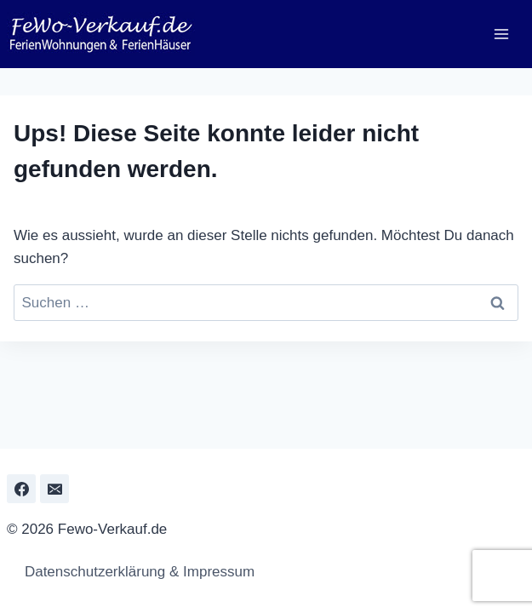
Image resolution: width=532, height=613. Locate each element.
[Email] (54, 488)
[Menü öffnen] (501, 33)
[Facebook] (21, 488)
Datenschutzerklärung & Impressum (135, 572)
